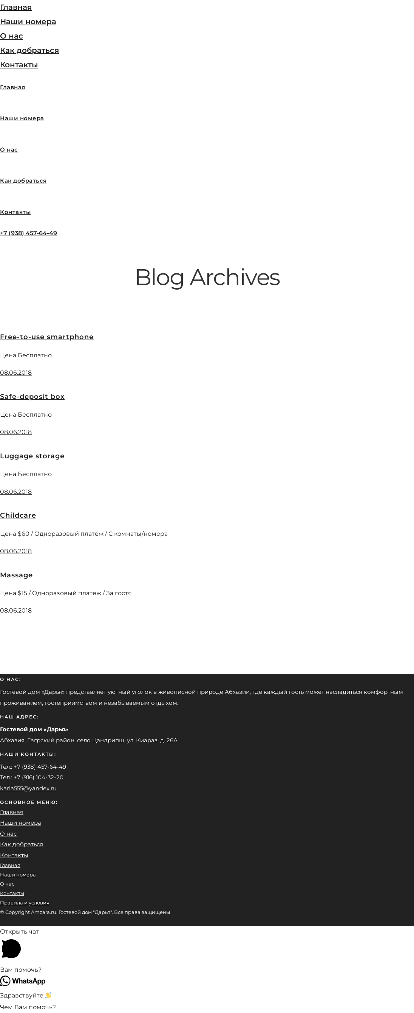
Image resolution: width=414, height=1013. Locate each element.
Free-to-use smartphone (47, 337)
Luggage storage (32, 456)
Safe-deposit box (32, 396)
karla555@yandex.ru (28, 788)
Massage (16, 575)
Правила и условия (24, 903)
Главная (16, 7)
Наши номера (28, 21)
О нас (11, 35)
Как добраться (29, 50)
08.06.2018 (16, 372)
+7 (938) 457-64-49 (28, 233)
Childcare (18, 515)
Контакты (19, 64)
